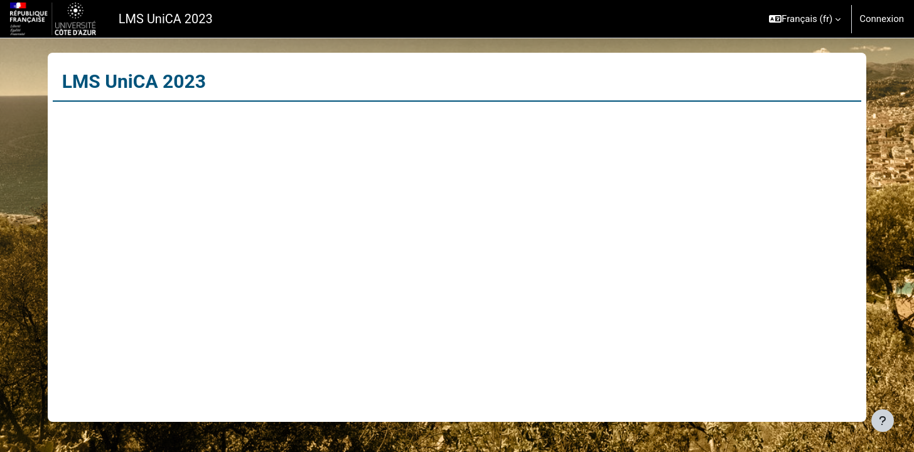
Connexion (881, 18)
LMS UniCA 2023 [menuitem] (166, 18)
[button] (805, 19)
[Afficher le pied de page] (882, 420)
